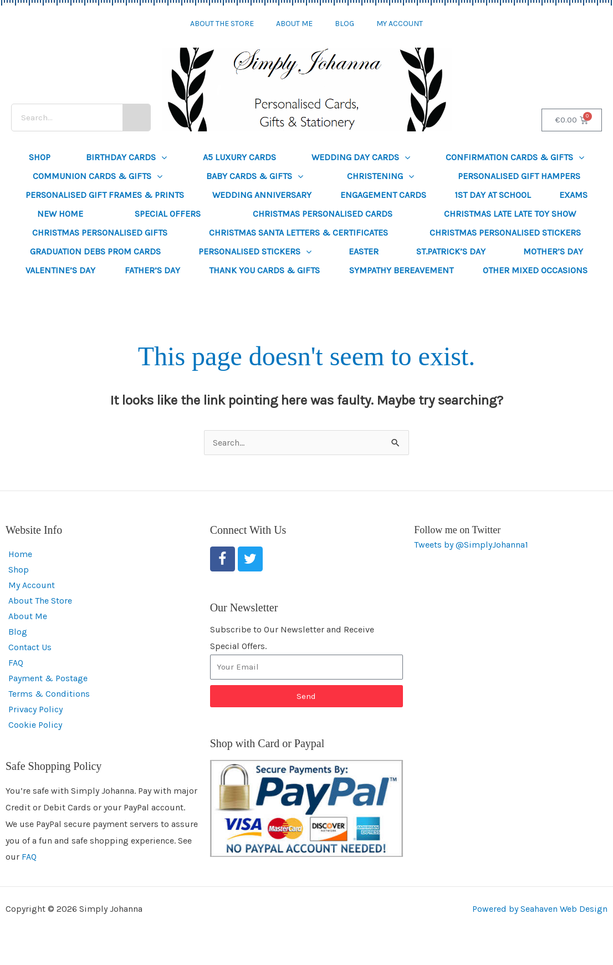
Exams (573, 195)
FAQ (15, 662)
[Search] (136, 117)
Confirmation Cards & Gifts (515, 157)
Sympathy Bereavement (401, 270)
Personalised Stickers (254, 251)
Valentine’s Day (60, 270)
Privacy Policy (35, 709)
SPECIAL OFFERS (168, 213)
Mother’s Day (553, 251)
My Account (399, 23)
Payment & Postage (48, 678)
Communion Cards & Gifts (97, 176)
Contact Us (30, 647)
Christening (380, 176)
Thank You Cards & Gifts (264, 270)
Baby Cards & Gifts (254, 176)
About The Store (222, 23)
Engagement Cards (383, 195)
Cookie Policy (35, 724)
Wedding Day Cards (360, 157)
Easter (364, 251)
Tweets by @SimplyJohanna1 (471, 544)
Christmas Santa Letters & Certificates (298, 232)
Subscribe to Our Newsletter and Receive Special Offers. (292, 637)
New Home (60, 213)
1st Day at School (492, 195)
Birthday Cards (126, 157)
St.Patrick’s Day (451, 251)
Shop (39, 157)
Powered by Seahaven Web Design (539, 908)
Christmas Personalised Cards (322, 213)
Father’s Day (152, 270)
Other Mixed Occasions (535, 270)
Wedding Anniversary (261, 195)
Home (20, 554)
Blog (344, 23)
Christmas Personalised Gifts (99, 232)
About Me (294, 23)
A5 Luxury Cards (239, 157)
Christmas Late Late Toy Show (510, 213)
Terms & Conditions (49, 693)
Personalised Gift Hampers (519, 176)
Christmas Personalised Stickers (505, 232)
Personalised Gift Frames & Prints (104, 195)
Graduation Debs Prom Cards (95, 251)
